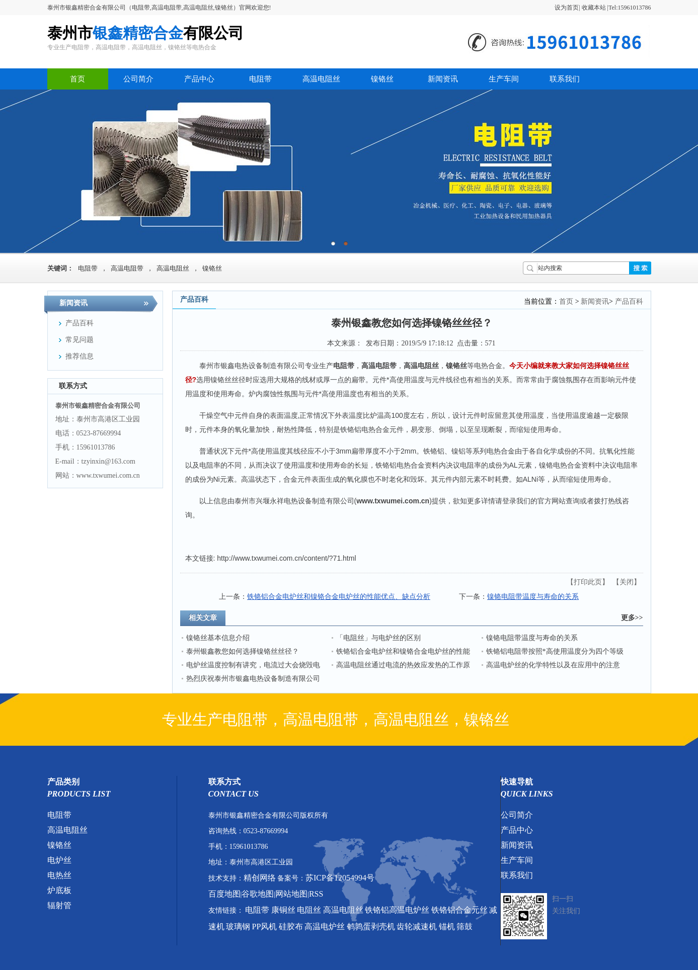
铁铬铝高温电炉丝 (397, 910)
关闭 (626, 582)
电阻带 (260, 79)
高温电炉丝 (324, 926)
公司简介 (138, 79)
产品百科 (629, 301)
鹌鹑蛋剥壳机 (371, 926)
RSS (316, 894)
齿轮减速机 (417, 926)
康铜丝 (283, 910)
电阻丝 (309, 910)
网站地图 (291, 894)
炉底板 (59, 890)
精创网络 (260, 877)
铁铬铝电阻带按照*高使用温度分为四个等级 (555, 651)
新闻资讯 (443, 79)
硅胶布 (291, 926)
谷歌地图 (258, 894)
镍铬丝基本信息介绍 (218, 638)
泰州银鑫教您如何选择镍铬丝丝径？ (242, 651)
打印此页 (588, 582)
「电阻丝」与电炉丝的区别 (378, 638)
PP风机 (264, 926)
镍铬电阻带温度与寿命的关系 (533, 596)
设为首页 (567, 7)
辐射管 (59, 905)
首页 (77, 79)
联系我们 (565, 79)
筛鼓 (464, 926)
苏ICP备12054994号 (339, 877)
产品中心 (199, 79)
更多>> (632, 618)
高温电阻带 (127, 268)
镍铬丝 (382, 79)
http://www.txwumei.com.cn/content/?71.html (286, 558)
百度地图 (224, 894)
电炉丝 (59, 860)
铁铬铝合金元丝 (459, 910)
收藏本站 (594, 7)
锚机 (447, 926)
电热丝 (59, 875)
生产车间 (504, 79)
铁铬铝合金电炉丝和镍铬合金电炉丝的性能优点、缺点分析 (338, 596)
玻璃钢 (238, 926)
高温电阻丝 (321, 79)
